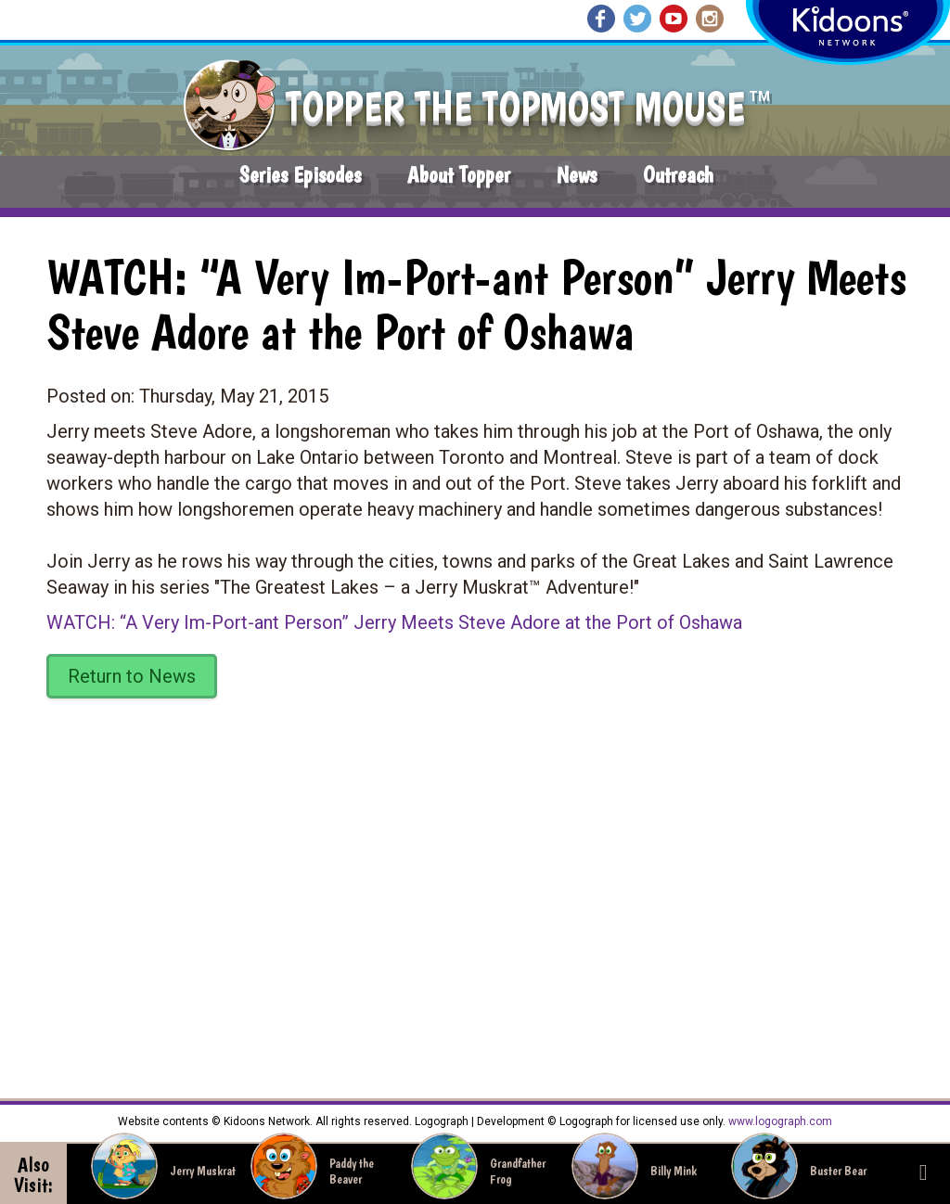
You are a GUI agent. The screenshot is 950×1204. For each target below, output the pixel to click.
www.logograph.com (778, 1121)
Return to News (132, 676)
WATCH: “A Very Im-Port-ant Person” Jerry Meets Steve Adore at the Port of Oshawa (394, 622)
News (577, 174)
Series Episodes (300, 174)
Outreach (678, 174)
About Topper (458, 174)
